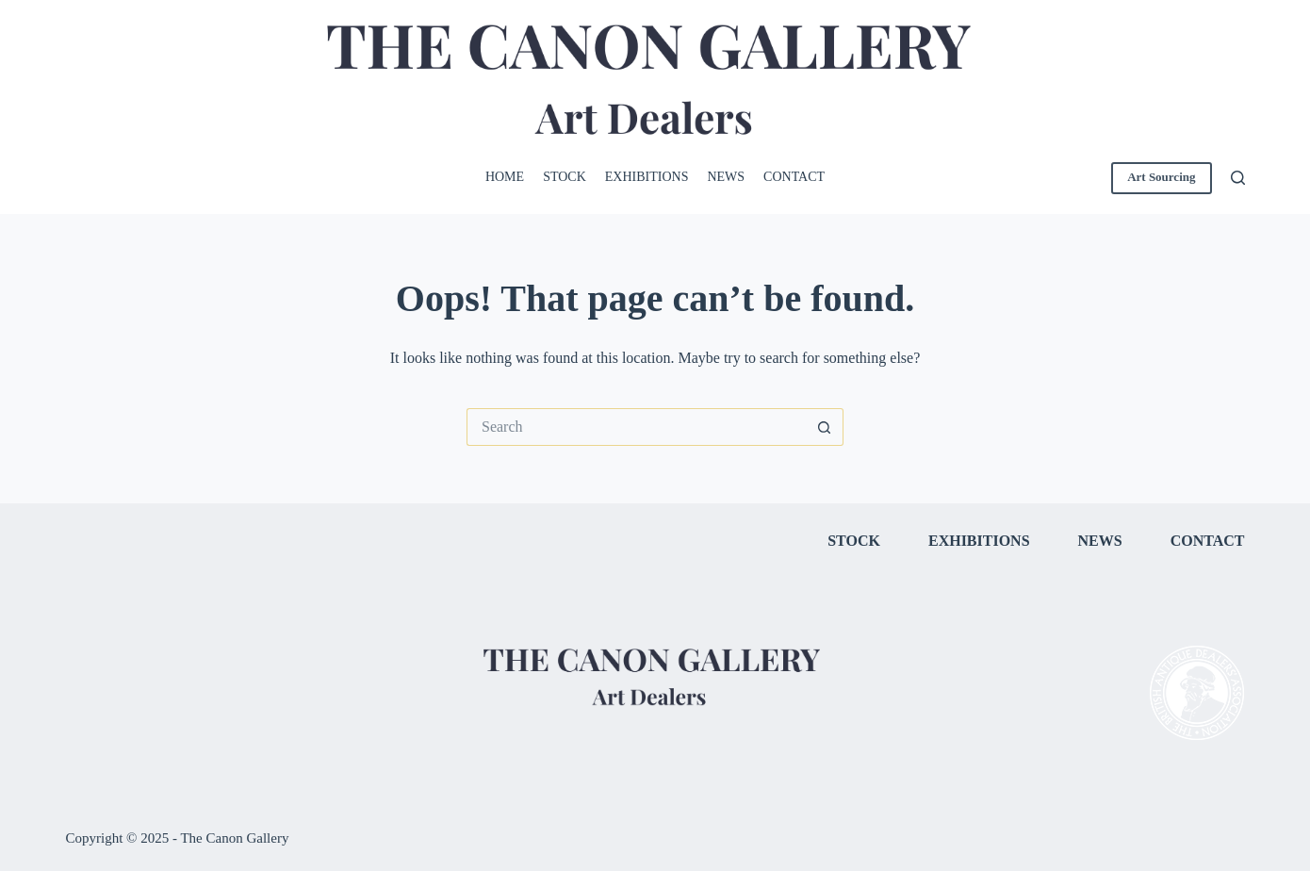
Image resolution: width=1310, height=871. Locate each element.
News (726, 177)
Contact (794, 177)
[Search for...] (636, 427)
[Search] (1238, 178)
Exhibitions (647, 177)
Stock (564, 177)
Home (504, 177)
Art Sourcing (1161, 177)
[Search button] (824, 427)
